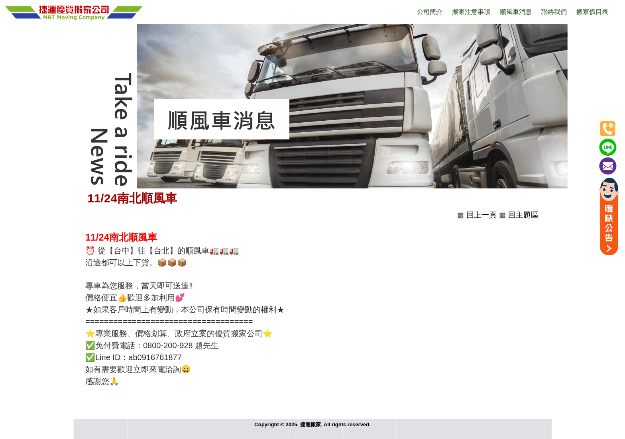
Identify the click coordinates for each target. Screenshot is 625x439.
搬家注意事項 (471, 11)
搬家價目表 (592, 11)
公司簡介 (429, 11)
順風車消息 (516, 11)
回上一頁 (481, 215)
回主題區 (523, 215)
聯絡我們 (554, 11)
